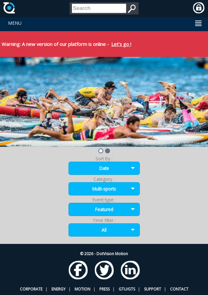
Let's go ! (121, 44)
